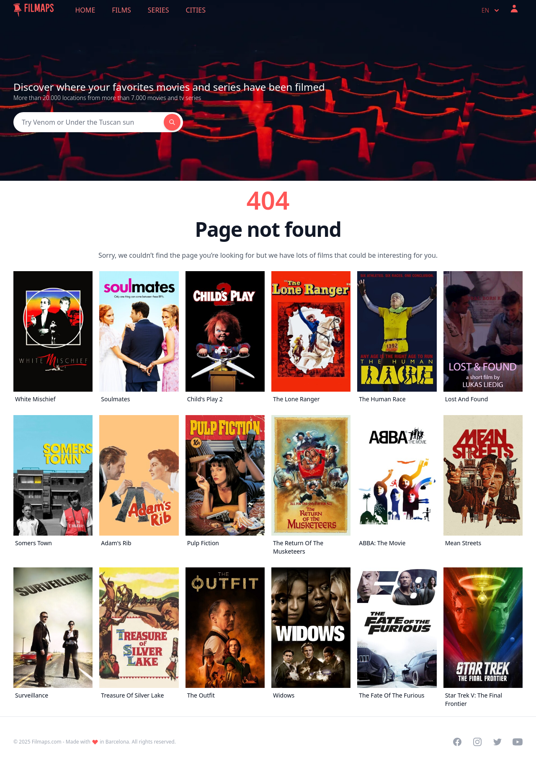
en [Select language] (491, 10)
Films (121, 10)
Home (85, 10)
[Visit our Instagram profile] (477, 742)
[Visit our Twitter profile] (497, 742)
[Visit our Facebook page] (457, 742)
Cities (196, 10)
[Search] (88, 122)
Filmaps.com (47, 741)
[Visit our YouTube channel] (518, 742)
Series (158, 10)
